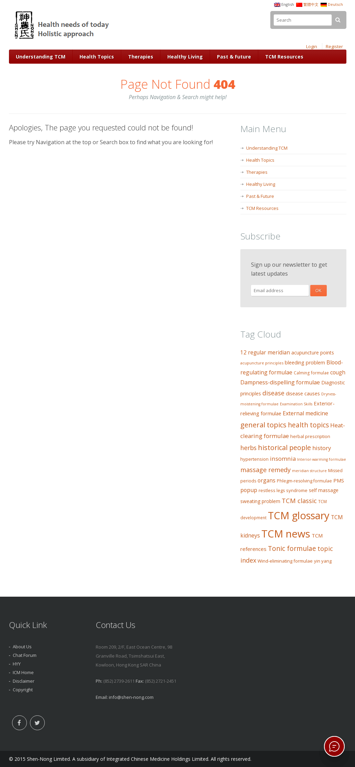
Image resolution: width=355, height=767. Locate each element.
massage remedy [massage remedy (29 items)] (265, 469)
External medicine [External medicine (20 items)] (305, 413)
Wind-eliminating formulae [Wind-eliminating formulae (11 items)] (285, 561)
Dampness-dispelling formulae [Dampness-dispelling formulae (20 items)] (280, 382)
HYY (17, 664)
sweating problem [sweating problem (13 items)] (260, 501)
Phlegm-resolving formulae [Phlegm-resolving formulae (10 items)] (304, 481)
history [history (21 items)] (321, 448)
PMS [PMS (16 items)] (338, 480)
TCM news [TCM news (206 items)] (285, 534)
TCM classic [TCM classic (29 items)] (299, 500)
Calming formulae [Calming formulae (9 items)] (311, 373)
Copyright (23, 689)
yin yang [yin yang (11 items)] (323, 561)
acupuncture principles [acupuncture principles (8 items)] (261, 362)
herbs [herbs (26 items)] (248, 448)
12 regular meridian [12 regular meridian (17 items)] (265, 352)
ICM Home (23, 672)
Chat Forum (24, 655)
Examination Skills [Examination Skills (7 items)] (296, 404)
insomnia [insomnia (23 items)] (283, 458)
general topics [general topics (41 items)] (263, 424)
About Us (22, 646)
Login (311, 46)
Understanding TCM (40, 56)
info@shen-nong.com (131, 697)
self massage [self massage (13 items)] (323, 490)
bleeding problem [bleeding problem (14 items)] (305, 362)
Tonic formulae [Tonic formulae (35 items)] (292, 548)
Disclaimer (23, 681)
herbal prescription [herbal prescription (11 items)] (310, 436)
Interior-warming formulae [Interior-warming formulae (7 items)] (321, 459)
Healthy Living (185, 56)
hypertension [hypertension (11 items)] (254, 459)
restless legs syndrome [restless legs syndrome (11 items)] (283, 490)
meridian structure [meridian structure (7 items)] (309, 470)
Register (334, 46)
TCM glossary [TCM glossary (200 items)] (299, 515)
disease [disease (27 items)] (273, 393)
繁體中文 (311, 4)
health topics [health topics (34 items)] (308, 424)
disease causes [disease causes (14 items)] (303, 393)
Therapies (140, 56)
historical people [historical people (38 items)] (284, 447)
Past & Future (234, 56)
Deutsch (335, 4)
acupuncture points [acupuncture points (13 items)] (312, 352)
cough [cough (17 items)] (337, 372)
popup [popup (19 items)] (248, 490)
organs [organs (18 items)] (266, 480)
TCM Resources (284, 56)
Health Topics (97, 56)
